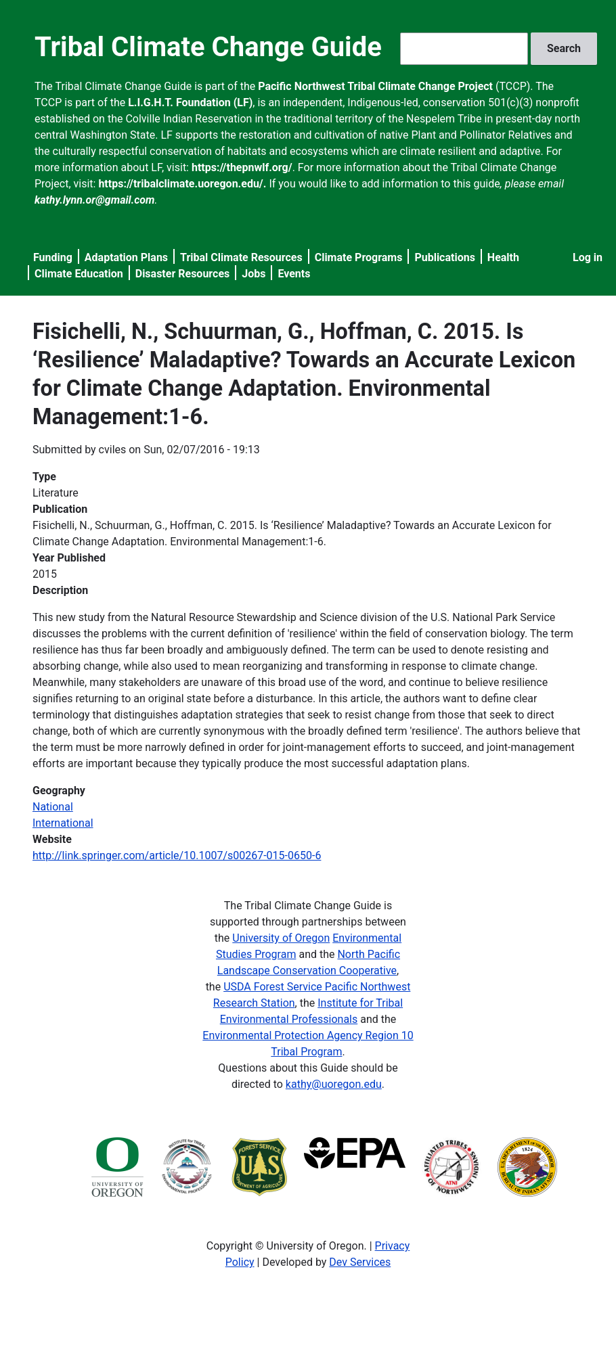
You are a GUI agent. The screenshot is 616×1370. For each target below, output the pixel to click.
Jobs (253, 273)
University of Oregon (281, 938)
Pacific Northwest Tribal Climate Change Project (375, 86)
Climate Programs (359, 257)
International (62, 823)
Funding (52, 257)
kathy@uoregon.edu (334, 1084)
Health (503, 257)
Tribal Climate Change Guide (208, 47)
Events (294, 273)
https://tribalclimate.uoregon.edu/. (182, 183)
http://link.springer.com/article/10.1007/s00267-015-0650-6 (176, 855)
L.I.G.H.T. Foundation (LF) (190, 102)
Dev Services (360, 1262)
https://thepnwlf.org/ (242, 167)
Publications (444, 257)
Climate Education (79, 273)
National (52, 806)
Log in (587, 257)
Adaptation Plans (126, 257)
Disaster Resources (182, 273)
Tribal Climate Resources (241, 257)
